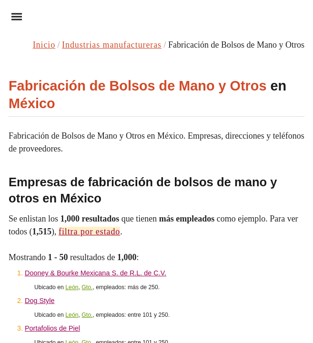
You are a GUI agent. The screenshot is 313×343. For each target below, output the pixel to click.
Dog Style (39, 300)
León (71, 287)
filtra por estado (89, 231)
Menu (13, 16)
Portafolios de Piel (52, 328)
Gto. (86, 287)
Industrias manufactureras (112, 45)
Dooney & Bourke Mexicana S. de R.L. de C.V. (95, 273)
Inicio (44, 45)
